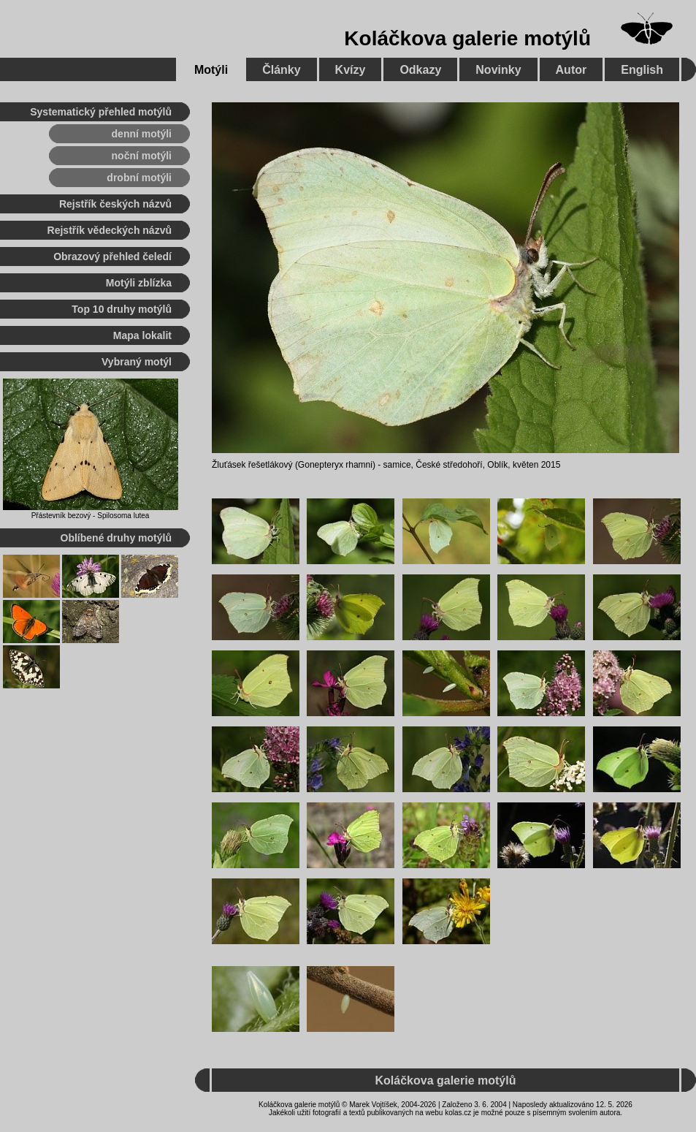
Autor (571, 70)
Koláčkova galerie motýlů (467, 38)
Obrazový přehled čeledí (112, 256)
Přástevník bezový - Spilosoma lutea (90, 516)
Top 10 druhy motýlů (122, 309)
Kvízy (350, 70)
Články (281, 70)
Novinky (498, 70)
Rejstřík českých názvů (115, 204)
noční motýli (142, 156)
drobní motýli (139, 177)
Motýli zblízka (139, 283)
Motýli (211, 70)
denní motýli (142, 134)
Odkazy (420, 70)
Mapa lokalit (142, 335)
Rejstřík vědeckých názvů (109, 230)
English (642, 70)
